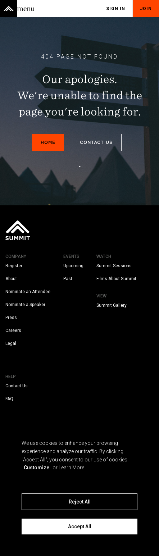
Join (146, 8)
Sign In (115, 8)
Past (67, 278)
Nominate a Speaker (25, 304)
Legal (10, 343)
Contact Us (96, 142)
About (11, 278)
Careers (13, 330)
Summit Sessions (114, 265)
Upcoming (73, 265)
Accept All (79, 526)
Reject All (80, 502)
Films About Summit (116, 278)
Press (11, 317)
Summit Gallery (111, 305)
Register (13, 265)
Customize (36, 467)
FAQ (9, 398)
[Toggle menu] (26, 8)
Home (48, 142)
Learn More (71, 467)
